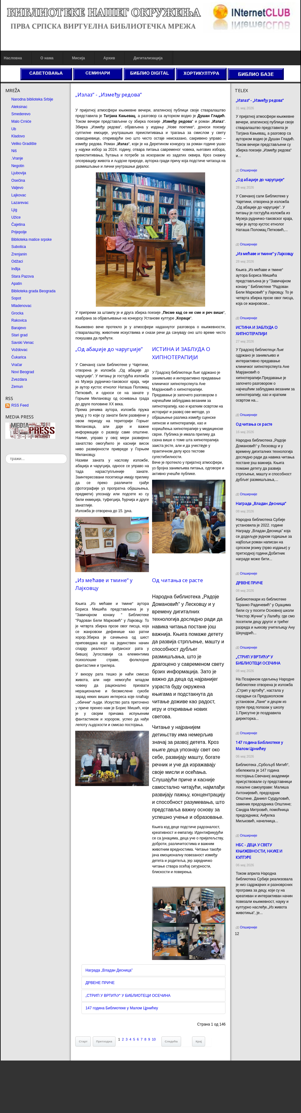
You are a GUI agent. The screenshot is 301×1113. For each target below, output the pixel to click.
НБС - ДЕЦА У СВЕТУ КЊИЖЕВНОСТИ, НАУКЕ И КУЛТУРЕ (259, 851)
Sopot (16, 298)
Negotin (17, 166)
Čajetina (18, 224)
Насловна (13, 58)
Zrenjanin (19, 254)
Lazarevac (19, 202)
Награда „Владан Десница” (109, 970)
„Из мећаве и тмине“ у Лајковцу (264, 253)
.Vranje (17, 158)
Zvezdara (19, 379)
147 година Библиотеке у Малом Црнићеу (122, 1008)
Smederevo (20, 114)
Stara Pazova (22, 276)
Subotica (18, 247)
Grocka (17, 313)
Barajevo (18, 328)
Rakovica (19, 320)
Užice (16, 217)
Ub (13, 129)
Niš (14, 151)
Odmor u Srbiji (247, 962)
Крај (198, 1041)
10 (154, 1039)
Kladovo (18, 136)
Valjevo (17, 188)
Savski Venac (22, 342)
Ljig (14, 210)
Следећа (171, 1041)
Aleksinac (19, 107)
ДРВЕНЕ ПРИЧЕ (100, 983)
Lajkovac (18, 195)
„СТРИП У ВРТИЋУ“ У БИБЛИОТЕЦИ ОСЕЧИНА (128, 995)
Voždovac (19, 350)
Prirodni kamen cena (252, 945)
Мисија (78, 58)
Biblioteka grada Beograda (33, 291)
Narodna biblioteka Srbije (32, 99)
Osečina (18, 180)
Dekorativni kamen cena (255, 951)
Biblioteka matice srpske (31, 239)
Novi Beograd (22, 372)
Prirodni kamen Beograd (255, 957)
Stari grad (19, 335)
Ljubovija (18, 173)
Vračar (16, 365)
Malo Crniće (21, 121)
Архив (109, 58)
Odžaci (17, 261)
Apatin (16, 283)
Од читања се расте (177, 580)
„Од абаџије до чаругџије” (109, 349)
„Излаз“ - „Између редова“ (108, 94)
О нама (46, 58)
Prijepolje (19, 232)
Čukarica (18, 357)
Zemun (17, 386)
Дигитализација (148, 58)
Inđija (15, 269)
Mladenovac (21, 306)
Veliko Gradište (24, 143)
